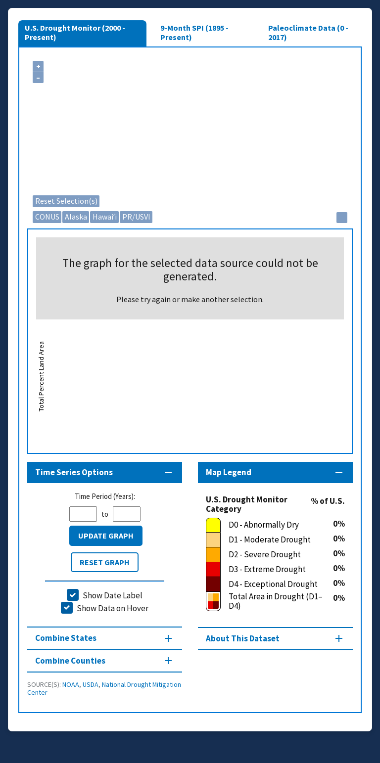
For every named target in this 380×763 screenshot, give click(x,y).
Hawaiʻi (105, 217)
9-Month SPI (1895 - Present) (194, 32)
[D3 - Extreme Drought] (269, 569)
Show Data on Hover (112, 608)
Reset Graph (105, 562)
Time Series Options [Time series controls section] (74, 472)
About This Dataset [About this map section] (243, 638)
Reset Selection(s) (66, 201)
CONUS (47, 217)
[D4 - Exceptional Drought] (269, 584)
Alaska (76, 217)
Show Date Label (112, 595)
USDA (90, 684)
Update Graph (106, 535)
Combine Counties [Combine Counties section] (70, 660)
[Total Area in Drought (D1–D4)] (269, 601)
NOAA (70, 684)
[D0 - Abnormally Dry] (269, 525)
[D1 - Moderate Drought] (269, 540)
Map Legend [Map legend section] (228, 472)
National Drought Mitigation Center (104, 688)
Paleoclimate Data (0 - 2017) (308, 32)
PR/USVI (136, 217)
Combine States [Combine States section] (65, 637)
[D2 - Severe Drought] (269, 554)
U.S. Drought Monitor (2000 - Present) (75, 32)
